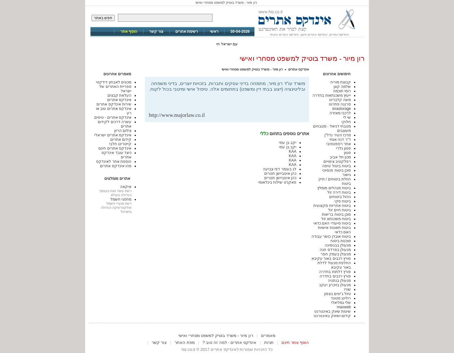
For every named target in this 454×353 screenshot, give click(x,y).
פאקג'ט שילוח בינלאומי (277, 182)
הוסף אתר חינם (295, 342)
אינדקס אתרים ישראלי (112, 135)
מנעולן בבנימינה (338, 245)
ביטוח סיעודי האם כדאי (332, 223)
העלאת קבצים (119, 95)
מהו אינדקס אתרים (115, 166)
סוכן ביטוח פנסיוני (336, 170)
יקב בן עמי (287, 142)
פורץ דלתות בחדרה (335, 272)
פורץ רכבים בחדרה (335, 276)
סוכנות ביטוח (340, 241)
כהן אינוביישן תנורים (280, 173)
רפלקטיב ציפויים (337, 161)
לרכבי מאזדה (340, 113)
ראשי (214, 31)
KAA (292, 151)
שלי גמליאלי (341, 302)
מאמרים (268, 335)
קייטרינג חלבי (120, 144)
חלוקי (346, 122)
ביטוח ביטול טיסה (336, 166)
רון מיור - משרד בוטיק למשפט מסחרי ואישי (252, 69)
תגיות (269, 342)
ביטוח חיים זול (339, 210)
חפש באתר (103, 18)
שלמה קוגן (342, 86)
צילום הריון (122, 130)
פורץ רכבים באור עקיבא (331, 258)
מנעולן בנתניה (339, 280)
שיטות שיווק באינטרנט (332, 311)
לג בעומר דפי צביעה (279, 169)
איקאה (125, 187)
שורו (347, 289)
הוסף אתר (128, 31)
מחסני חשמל (120, 199)
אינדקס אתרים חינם (114, 148)
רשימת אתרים (186, 31)
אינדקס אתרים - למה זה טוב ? (229, 342)
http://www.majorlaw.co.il (177, 115)
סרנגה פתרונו (340, 104)
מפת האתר (185, 342)
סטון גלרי (343, 148)
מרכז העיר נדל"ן (337, 135)
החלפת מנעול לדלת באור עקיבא (334, 265)
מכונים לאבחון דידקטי (113, 82)
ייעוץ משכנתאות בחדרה (331, 95)
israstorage (341, 108)
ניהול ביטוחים (340, 197)
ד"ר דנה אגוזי (340, 139)
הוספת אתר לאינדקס (113, 161)
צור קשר (156, 31)
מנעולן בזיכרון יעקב (335, 285)
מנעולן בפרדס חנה (335, 250)
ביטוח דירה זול (339, 192)
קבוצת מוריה (340, 82)
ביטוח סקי (343, 201)
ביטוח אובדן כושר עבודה (331, 236)
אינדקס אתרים (298, 69)
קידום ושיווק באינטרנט (332, 316)
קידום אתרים (120, 139)
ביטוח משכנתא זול (336, 219)
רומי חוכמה (342, 91)
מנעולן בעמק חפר (336, 254)
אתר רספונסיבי (338, 144)
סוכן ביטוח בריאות (336, 214)
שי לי (347, 117)
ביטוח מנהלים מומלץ (334, 188)
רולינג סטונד (341, 298)
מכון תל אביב (340, 157)
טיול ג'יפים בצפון (337, 294)
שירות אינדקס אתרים (113, 104)
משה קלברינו (340, 100)
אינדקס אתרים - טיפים (112, 117)
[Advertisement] (231, 102)
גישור (346, 175)
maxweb (344, 307)
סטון (347, 153)
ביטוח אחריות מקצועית (332, 205)
